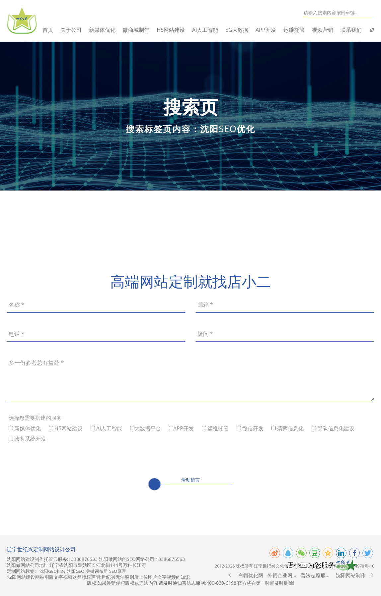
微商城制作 (136, 29)
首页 (47, 29)
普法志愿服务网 (317, 575)
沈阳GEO (75, 571)
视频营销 (322, 29)
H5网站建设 (171, 29)
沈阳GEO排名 (52, 571)
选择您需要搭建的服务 (35, 417)
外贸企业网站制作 (284, 575)
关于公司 (71, 29)
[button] (230, 575)
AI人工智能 (205, 29)
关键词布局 (97, 571)
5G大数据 (236, 29)
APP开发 (266, 29)
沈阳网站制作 (351, 575)
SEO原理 (117, 571)
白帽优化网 (250, 575)
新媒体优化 (102, 29)
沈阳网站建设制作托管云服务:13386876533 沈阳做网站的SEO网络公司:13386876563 (96, 559)
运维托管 (294, 29)
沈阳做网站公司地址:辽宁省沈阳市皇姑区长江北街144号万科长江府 (76, 565)
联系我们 (351, 29)
